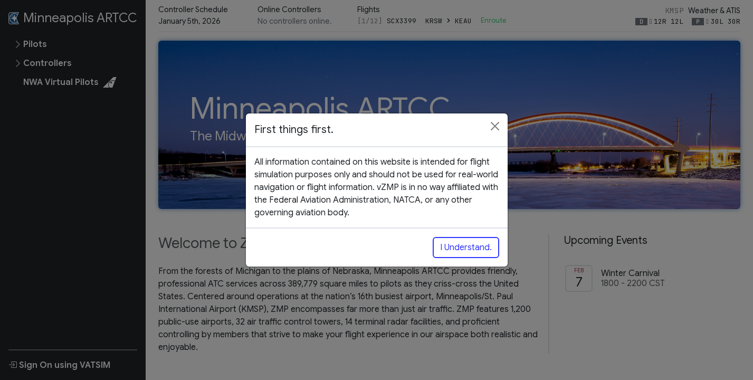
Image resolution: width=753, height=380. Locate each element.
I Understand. (466, 247)
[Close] (495, 126)
